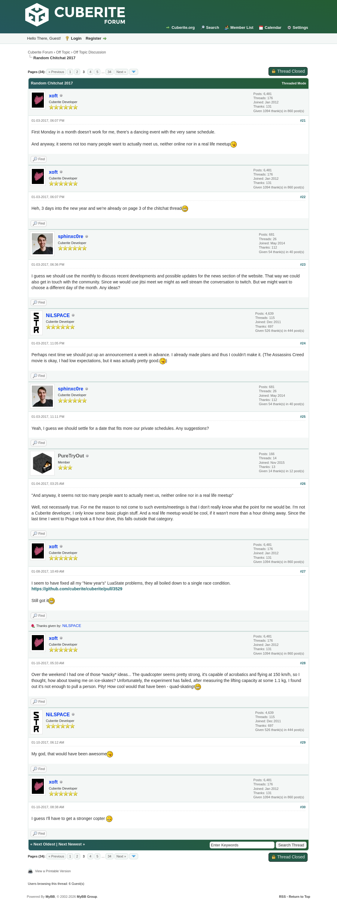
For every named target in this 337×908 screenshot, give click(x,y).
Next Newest (70, 844)
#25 (302, 416)
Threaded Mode (294, 83)
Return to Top (299, 896)
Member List (242, 27)
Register (93, 38)
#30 (302, 807)
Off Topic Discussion (89, 52)
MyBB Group (87, 896)
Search (212, 27)
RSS (282, 896)
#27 (302, 571)
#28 (302, 663)
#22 (302, 197)
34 (109, 72)
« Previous (56, 72)
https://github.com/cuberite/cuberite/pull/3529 (77, 588)
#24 (302, 343)
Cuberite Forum (40, 52)
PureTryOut (71, 455)
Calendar (273, 27)
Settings (300, 27)
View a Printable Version (53, 871)
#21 (302, 120)
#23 (302, 264)
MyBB (50, 896)
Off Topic (63, 52)
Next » (121, 72)
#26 (302, 483)
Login (76, 38)
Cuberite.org (183, 27)
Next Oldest (44, 844)
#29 (302, 742)
